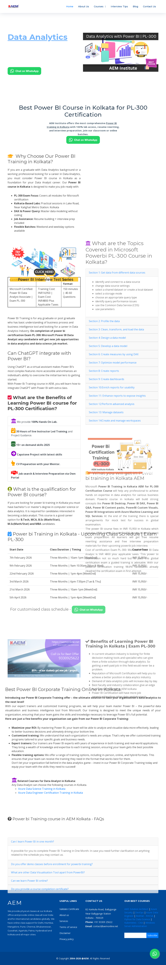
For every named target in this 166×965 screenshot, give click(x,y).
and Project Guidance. (41, 432)
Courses (98, 6)
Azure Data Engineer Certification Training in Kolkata (50, 792)
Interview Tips (119, 6)
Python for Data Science (137, 919)
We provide (34, 421)
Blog (135, 6)
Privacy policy (66, 939)
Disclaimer (65, 933)
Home (69, 6)
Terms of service (68, 927)
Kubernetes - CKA (133, 922)
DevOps (139, 912)
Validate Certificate (69, 909)
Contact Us (149, 6)
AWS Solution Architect (136, 909)
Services (63, 921)
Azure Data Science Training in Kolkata (41, 789)
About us (64, 915)
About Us (83, 6)
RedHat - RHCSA (144, 915)
